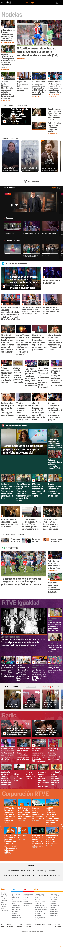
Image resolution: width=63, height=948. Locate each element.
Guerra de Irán (26, 875)
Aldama (34, 875)
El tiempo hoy (43, 875)
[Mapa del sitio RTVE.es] (44, 925)
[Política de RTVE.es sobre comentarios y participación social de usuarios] (57, 925)
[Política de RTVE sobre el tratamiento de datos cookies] (19, 925)
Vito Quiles (30, 871)
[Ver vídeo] (12, 698)
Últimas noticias (55, 875)
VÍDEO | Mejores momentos (54, 95)
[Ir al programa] (31, 202)
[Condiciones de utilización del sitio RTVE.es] (2, 925)
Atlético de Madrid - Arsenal (16, 871)
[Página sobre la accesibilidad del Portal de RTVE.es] (37, 925)
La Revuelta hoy (41, 871)
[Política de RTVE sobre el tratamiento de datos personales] (10, 925)
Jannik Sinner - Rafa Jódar (11, 875)
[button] (61, 202)
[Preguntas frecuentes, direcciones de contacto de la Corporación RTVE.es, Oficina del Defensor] (49, 925)
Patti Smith (51, 871)
